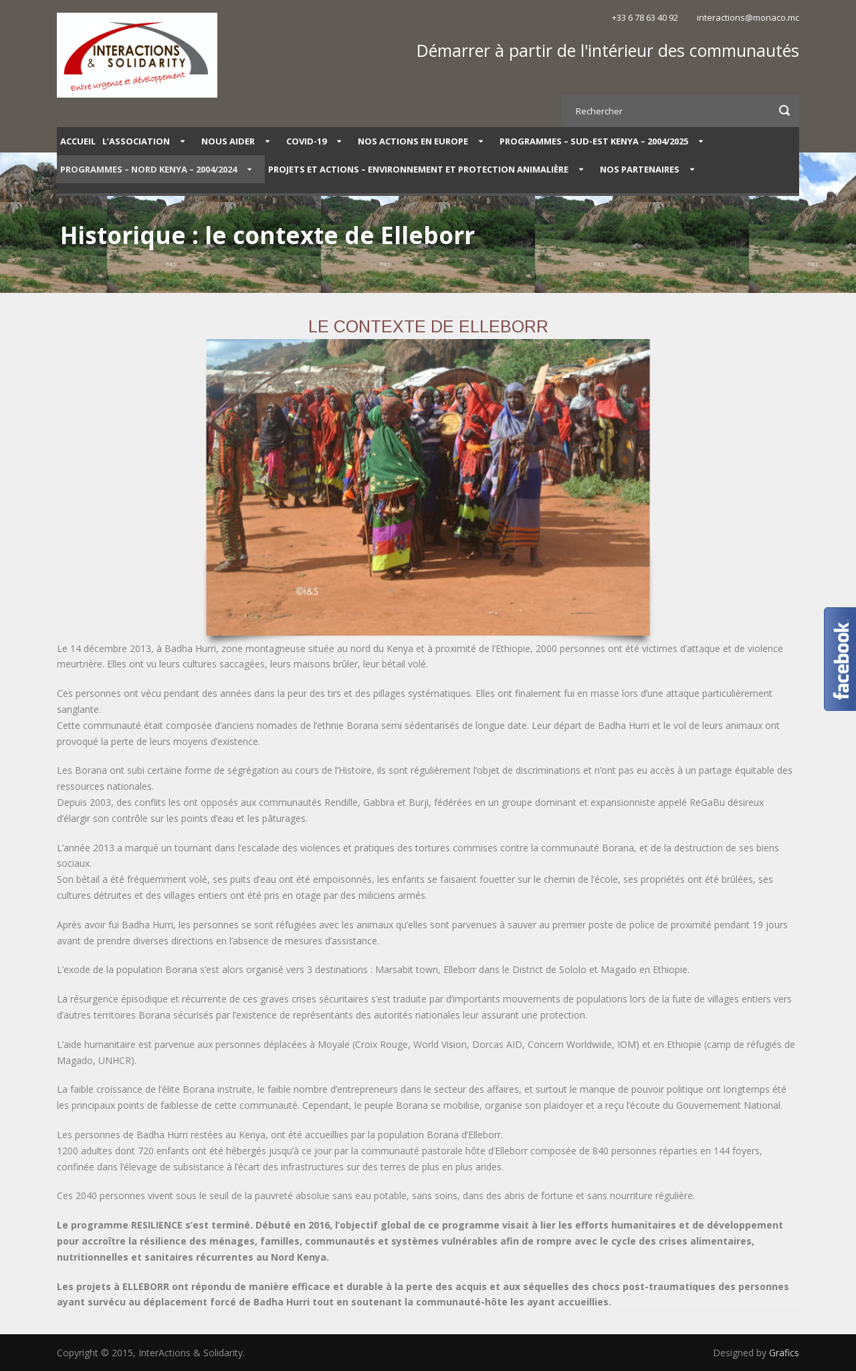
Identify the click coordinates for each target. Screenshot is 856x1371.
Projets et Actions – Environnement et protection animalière (418, 169)
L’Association (136, 141)
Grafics (784, 1352)
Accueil (78, 141)
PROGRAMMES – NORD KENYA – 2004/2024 (148, 169)
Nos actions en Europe (413, 141)
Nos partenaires (639, 169)
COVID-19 (306, 141)
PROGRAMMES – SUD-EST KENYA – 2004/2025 (594, 141)
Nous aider (228, 141)
